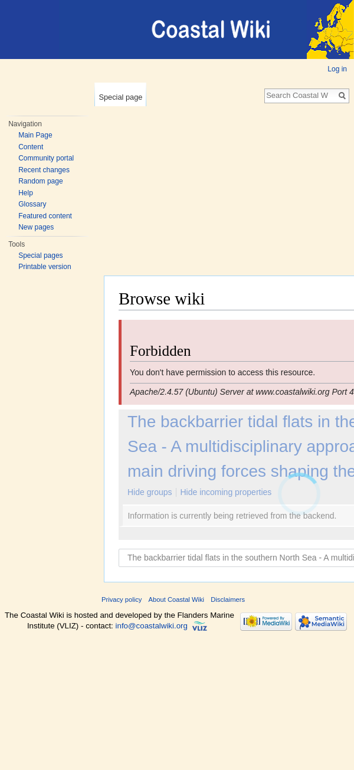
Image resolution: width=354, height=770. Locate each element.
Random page (40, 181)
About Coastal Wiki (177, 599)
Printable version (44, 267)
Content (30, 147)
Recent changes (44, 170)
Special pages (40, 255)
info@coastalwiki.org (152, 625)
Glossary (32, 204)
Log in (337, 69)
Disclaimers (228, 599)
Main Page (35, 135)
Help (25, 193)
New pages (36, 227)
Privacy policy (121, 599)
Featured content (45, 216)
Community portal (46, 158)
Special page (120, 97)
